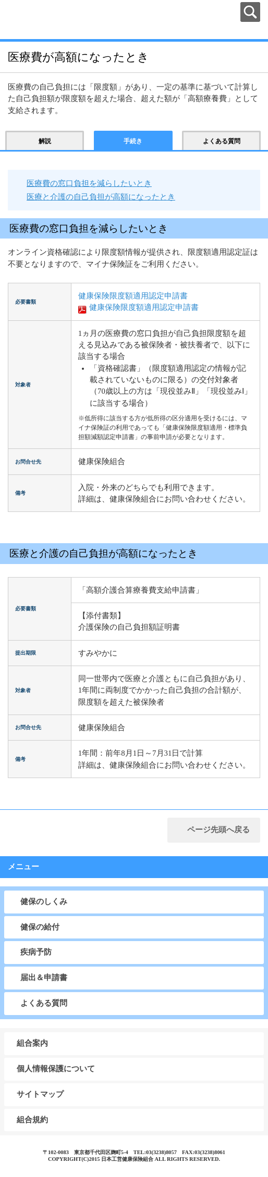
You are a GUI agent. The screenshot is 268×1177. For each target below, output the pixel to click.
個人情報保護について (56, 1069)
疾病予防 (36, 952)
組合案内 (32, 1043)
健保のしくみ (43, 901)
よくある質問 (43, 1003)
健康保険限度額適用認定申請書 (133, 296)
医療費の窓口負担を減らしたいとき (89, 183)
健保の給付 (39, 927)
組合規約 (32, 1120)
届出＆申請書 (43, 977)
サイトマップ (40, 1094)
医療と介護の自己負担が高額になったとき (101, 197)
